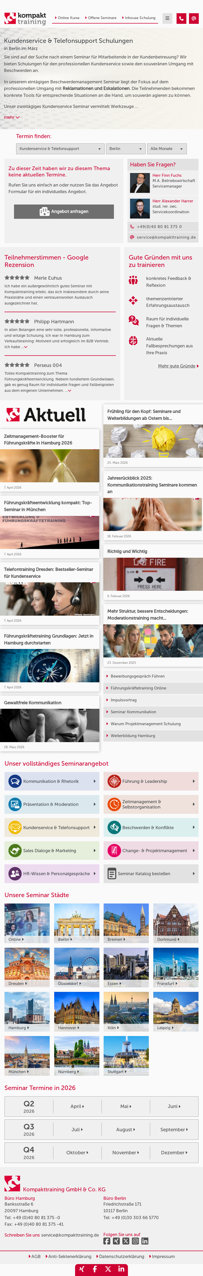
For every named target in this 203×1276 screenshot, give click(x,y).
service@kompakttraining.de (70, 1235)
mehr (12, 117)
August (125, 1130)
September (174, 1130)
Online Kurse (67, 18)
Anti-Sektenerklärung (68, 1256)
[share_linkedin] (121, 1270)
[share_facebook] (95, 1270)
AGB (34, 1256)
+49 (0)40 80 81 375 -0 (36, 1217)
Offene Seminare (101, 18)
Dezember (174, 1153)
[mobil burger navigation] (167, 18)
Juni (174, 1106)
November (125, 1153)
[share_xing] (81, 1270)
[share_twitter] (108, 1270)
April (77, 1106)
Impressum (162, 1256)
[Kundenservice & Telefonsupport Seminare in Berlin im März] (181, 18)
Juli (77, 1130)
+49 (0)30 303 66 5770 (135, 1217)
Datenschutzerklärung (120, 1256)
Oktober (77, 1153)
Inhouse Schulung (138, 18)
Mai (125, 1106)
